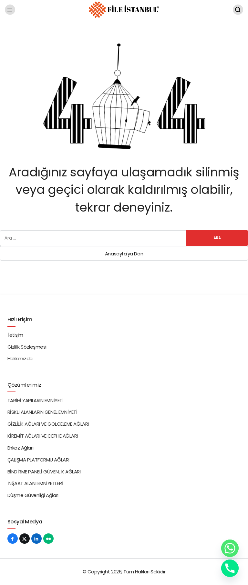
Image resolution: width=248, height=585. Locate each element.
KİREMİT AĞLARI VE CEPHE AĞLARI (42, 435)
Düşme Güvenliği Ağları (32, 495)
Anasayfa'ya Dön (124, 253)
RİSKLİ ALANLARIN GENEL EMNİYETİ (42, 412)
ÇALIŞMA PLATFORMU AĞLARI (38, 459)
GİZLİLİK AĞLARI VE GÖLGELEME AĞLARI (48, 424)
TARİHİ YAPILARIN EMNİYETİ (35, 400)
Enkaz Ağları (20, 447)
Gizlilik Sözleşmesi (26, 346)
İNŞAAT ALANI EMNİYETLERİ (35, 483)
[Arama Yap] (238, 10)
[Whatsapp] (230, 548)
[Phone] (230, 568)
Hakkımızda (20, 358)
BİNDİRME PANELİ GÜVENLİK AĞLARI (44, 471)
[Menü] (10, 10)
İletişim (15, 335)
